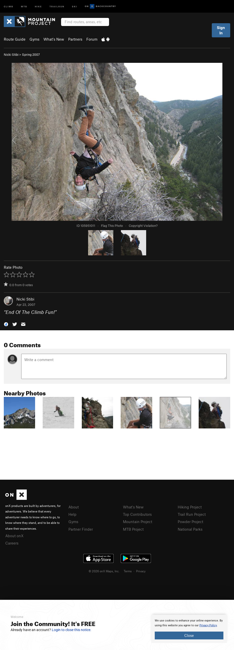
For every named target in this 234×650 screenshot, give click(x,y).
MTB (24, 6)
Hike (38, 6)
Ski (74, 6)
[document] (189, 628)
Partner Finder (80, 529)
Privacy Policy (208, 625)
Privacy (141, 571)
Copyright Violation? (143, 226)
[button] (6, 324)
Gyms (34, 39)
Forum (91, 39)
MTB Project (133, 529)
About (73, 507)
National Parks (190, 529)
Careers (11, 543)
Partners (75, 39)
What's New (53, 39)
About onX (14, 535)
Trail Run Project (192, 514)
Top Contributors (137, 514)
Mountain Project (137, 521)
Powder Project (190, 521)
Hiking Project (190, 507)
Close (189, 635)
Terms (128, 571)
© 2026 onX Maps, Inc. (104, 571)
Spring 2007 (31, 54)
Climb (8, 6)
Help (72, 514)
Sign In (221, 30)
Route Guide (14, 39)
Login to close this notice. (71, 630)
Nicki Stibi (11, 54)
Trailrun (56, 6)
